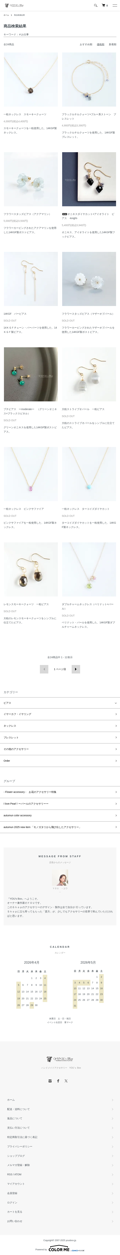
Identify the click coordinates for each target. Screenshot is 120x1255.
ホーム (6, 15)
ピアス (7, 702)
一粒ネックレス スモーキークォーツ (25, 114)
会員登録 (12, 1193)
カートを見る (14, 1211)
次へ (76, 669)
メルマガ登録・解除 (18, 1165)
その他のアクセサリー (16, 749)
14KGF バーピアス (15, 313)
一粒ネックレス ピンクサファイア (24, 508)
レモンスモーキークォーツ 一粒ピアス (26, 604)
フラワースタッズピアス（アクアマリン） (27, 214)
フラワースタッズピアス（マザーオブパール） (88, 313)
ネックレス (10, 725)
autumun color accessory (18, 815)
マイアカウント (16, 1183)
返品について (14, 1118)
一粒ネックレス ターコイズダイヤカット (86, 508)
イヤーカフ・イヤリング (17, 714)
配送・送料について (18, 1109)
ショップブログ (16, 1155)
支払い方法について (18, 1127)
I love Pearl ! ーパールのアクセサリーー (26, 803)
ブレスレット (11, 737)
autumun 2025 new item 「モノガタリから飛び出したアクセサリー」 (42, 827)
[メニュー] (114, 5)
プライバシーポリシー (19, 1146)
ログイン (12, 1202)
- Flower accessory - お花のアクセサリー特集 (30, 792)
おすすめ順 (86, 44)
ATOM (17, 1174)
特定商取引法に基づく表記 (22, 1137)
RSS (9, 1174)
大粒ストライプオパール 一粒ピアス (83, 409)
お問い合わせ (14, 1221)
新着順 (112, 44)
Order (7, 760)
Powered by (59, 1248)
